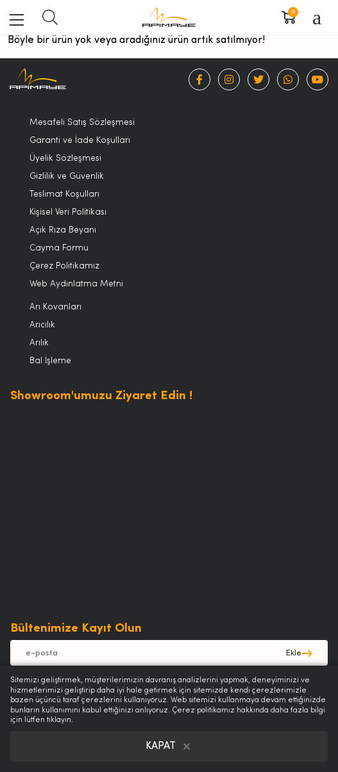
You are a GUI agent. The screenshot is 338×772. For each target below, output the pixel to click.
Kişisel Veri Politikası (68, 212)
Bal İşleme (50, 361)
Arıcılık (42, 325)
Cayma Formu (59, 248)
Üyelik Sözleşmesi (65, 158)
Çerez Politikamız (64, 266)
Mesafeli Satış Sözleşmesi (82, 123)
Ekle (293, 653)
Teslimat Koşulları (64, 194)
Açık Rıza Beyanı (63, 230)
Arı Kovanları (55, 307)
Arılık (39, 343)
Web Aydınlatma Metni (76, 284)
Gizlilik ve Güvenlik (67, 176)
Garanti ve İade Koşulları (80, 140)
